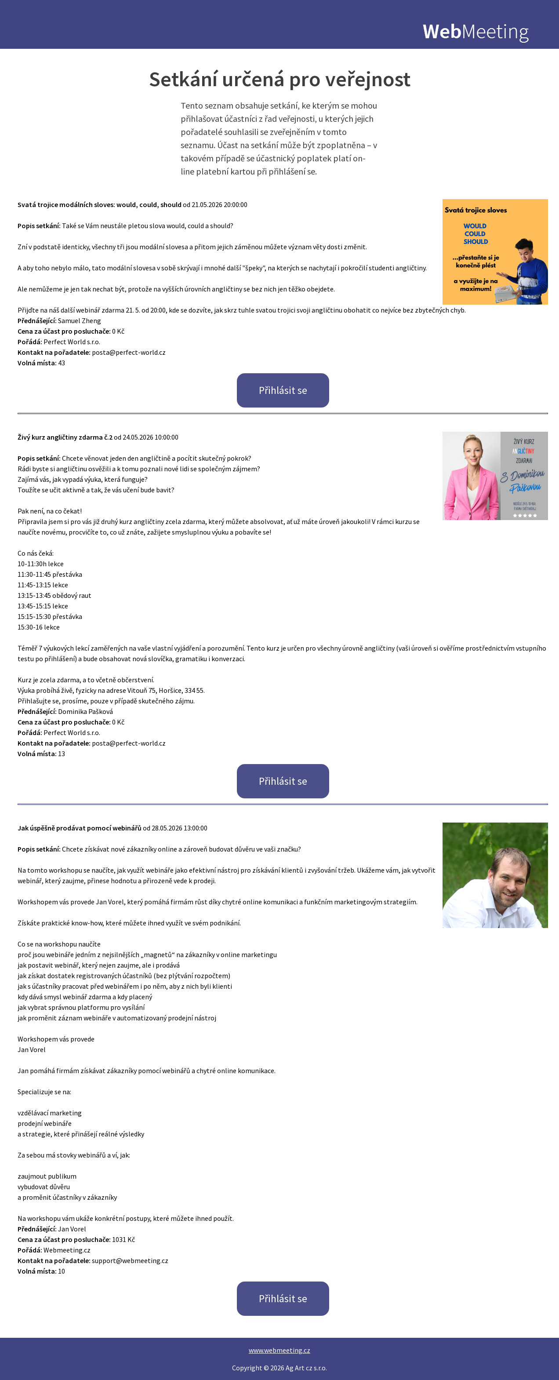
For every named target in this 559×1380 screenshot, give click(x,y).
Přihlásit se (283, 390)
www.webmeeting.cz (279, 1350)
